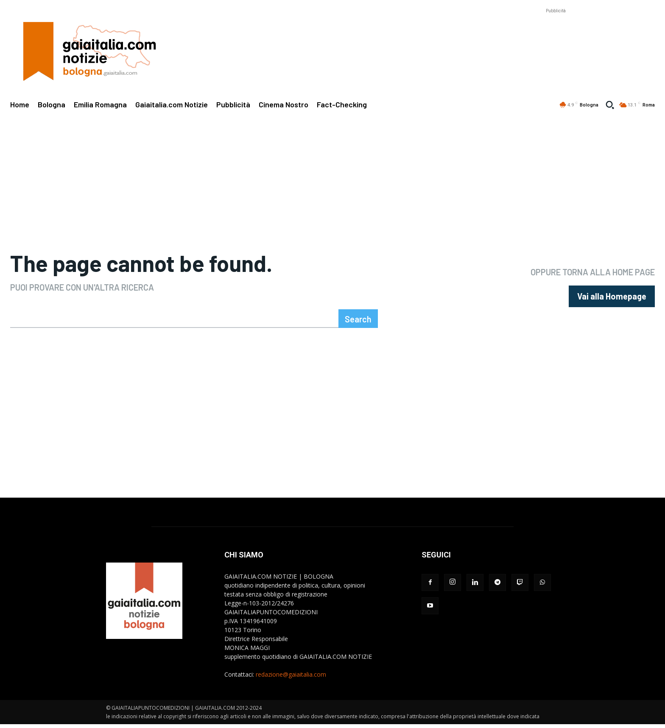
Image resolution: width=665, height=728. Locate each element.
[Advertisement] (555, 28)
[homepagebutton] (612, 298)
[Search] (358, 322)
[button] (610, 104)
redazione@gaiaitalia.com (291, 678)
